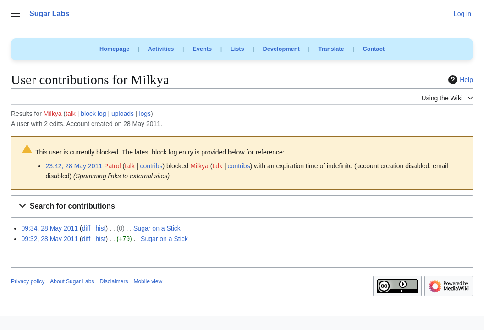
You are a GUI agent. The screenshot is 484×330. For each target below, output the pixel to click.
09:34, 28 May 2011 (49, 228)
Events (202, 48)
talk (71, 113)
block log (93, 113)
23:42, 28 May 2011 (73, 166)
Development (281, 48)
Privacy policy (27, 281)
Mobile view (147, 281)
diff (86, 228)
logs (145, 113)
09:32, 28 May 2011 (49, 238)
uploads (122, 113)
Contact (374, 48)
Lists (237, 48)
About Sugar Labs (72, 281)
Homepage (114, 48)
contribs (151, 166)
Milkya (53, 113)
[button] (242, 206)
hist (101, 228)
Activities (161, 48)
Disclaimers (113, 281)
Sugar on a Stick (157, 228)
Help (459, 79)
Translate (331, 48)
